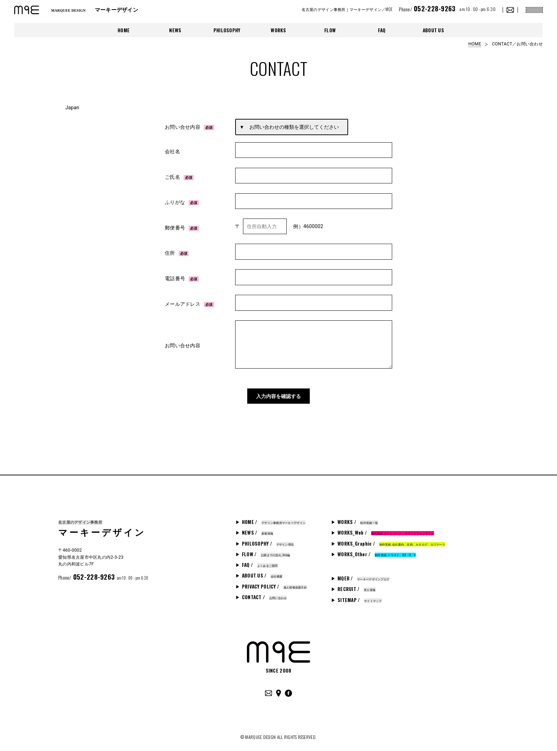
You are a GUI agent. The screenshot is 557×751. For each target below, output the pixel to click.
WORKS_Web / (385, 528)
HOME (124, 30)
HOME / (273, 517)
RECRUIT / (356, 585)
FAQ (382, 30)
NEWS (175, 30)
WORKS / (357, 517)
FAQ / (260, 560)
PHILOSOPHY (226, 30)
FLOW (330, 30)
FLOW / (266, 550)
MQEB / (363, 574)
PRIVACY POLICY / (274, 582)
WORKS (278, 30)
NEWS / (257, 528)
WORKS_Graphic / (391, 539)
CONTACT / (264, 593)
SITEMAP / (359, 595)
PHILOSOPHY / (268, 539)
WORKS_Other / (376, 550)
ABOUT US (433, 30)
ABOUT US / (262, 571)
